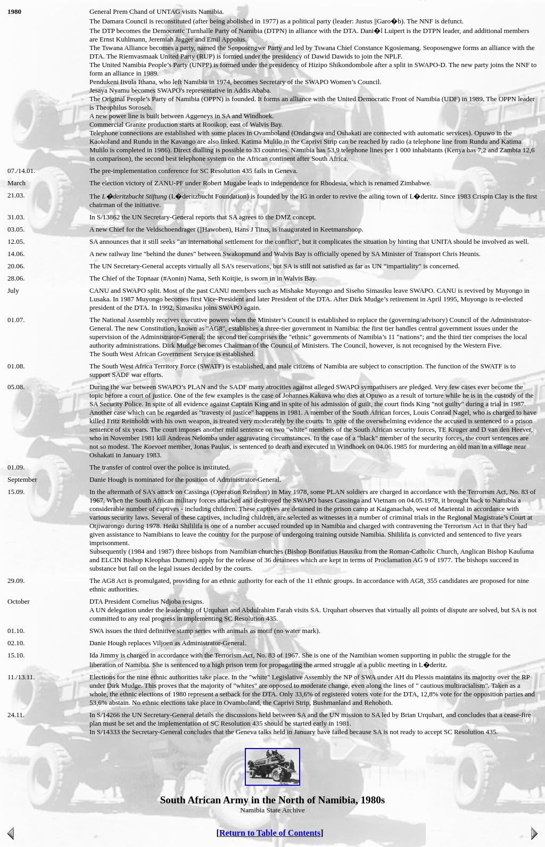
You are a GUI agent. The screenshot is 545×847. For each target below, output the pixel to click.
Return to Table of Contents (269, 832)
